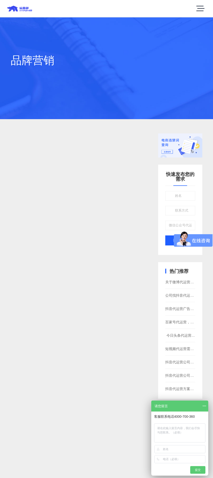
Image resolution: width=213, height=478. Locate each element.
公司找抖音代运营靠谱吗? (185, 295)
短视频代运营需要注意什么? (187, 349)
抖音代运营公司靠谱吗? (184, 362)
